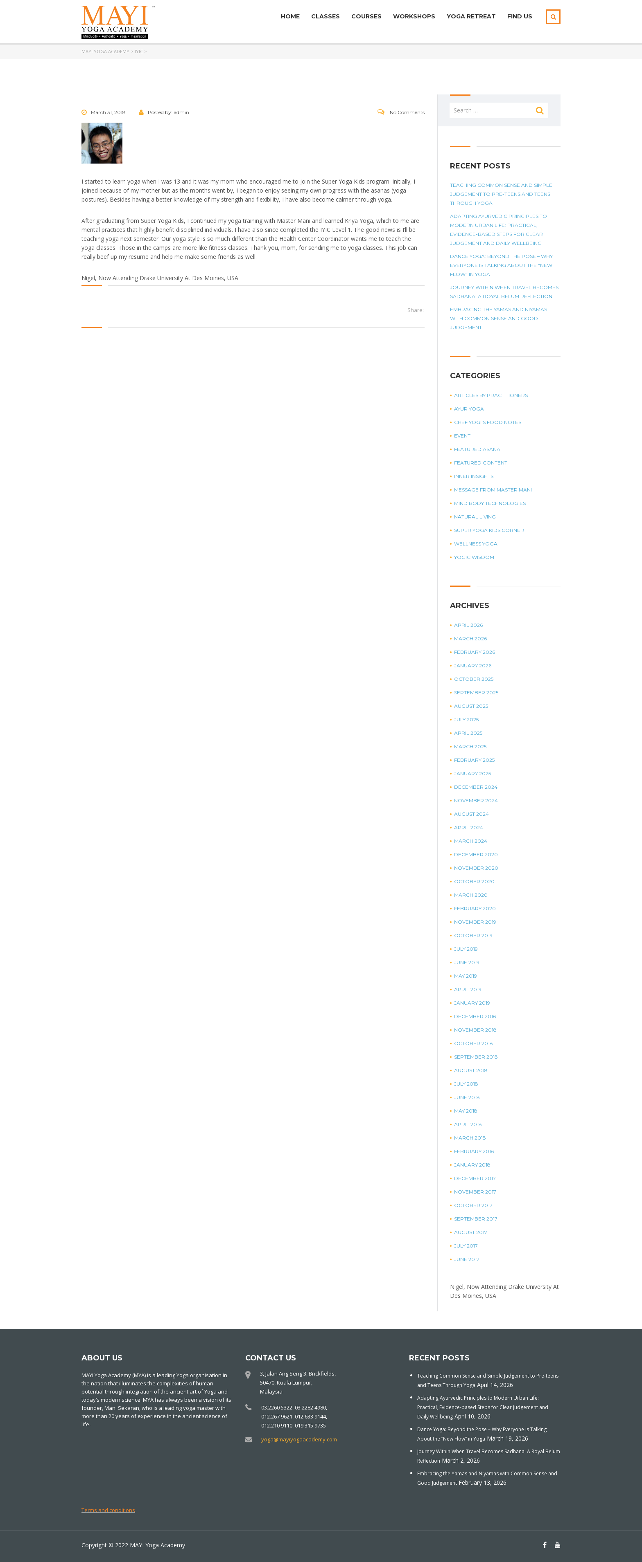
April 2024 (468, 827)
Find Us (519, 16)
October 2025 (473, 679)
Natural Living (475, 517)
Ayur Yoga (469, 409)
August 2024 (471, 814)
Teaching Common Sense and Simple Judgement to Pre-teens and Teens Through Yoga (501, 194)
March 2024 (470, 841)
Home (290, 16)
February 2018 (474, 1151)
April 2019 (468, 989)
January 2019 (472, 1003)
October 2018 (473, 1043)
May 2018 (465, 1111)
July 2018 (466, 1084)
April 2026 (468, 625)
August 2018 (471, 1070)
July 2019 (466, 949)
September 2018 (476, 1057)
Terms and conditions (108, 1510)
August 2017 (470, 1232)
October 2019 (473, 935)
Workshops (414, 16)
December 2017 (475, 1178)
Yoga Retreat (471, 16)
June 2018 (467, 1097)
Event (462, 436)
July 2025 (466, 719)
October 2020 (474, 881)
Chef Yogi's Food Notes (487, 422)
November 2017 (475, 1192)
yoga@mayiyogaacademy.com (299, 1439)
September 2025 (476, 692)
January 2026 (472, 665)
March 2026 (470, 638)
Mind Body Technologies (490, 503)
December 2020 (476, 854)
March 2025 (470, 746)
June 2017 (466, 1259)
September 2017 (475, 1219)
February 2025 (474, 760)
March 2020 (471, 895)
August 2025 (471, 706)
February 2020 (475, 908)
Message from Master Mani (493, 490)
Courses (366, 16)
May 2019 (465, 976)
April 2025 (468, 733)
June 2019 (466, 962)
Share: (415, 310)
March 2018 (470, 1138)
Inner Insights (473, 476)
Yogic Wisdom (474, 557)
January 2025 (472, 773)
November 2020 (476, 868)
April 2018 (468, 1124)
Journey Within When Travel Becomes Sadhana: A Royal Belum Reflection (504, 291)
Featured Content (480, 463)
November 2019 (475, 922)
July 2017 (466, 1246)
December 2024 (475, 787)
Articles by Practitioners (491, 395)
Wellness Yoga (475, 544)
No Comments (401, 112)
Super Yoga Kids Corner (489, 530)
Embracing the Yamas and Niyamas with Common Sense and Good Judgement (498, 318)
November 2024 (476, 800)
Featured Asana (477, 449)
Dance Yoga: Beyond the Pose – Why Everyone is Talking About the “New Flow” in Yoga (501, 265)
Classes (325, 16)
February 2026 (474, 652)
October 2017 (473, 1205)
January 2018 (472, 1165)
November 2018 (475, 1030)
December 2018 (475, 1016)
